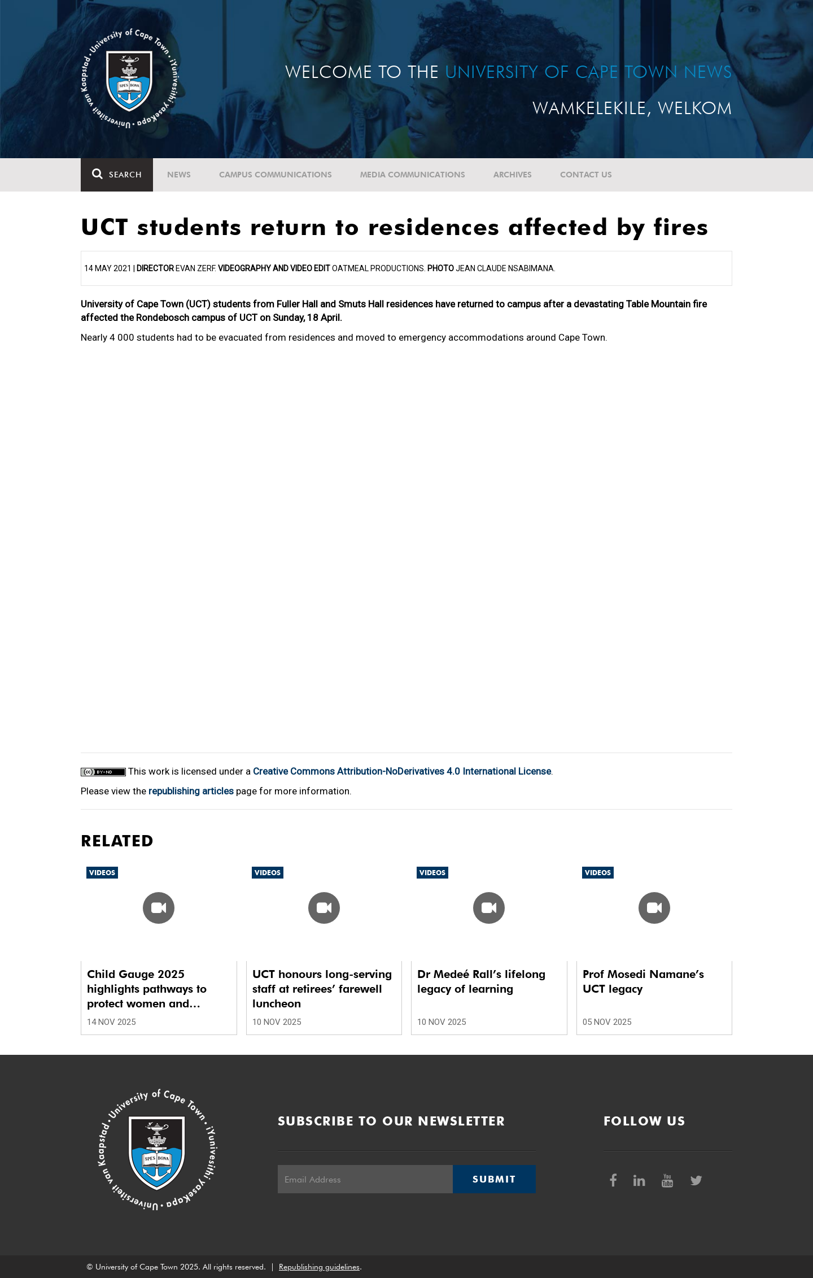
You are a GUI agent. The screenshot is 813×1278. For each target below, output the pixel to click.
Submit (494, 1179)
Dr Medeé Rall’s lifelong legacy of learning (481, 981)
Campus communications (275, 174)
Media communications (412, 174)
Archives (512, 174)
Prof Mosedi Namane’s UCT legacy (643, 981)
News (179, 174)
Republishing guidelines (319, 1266)
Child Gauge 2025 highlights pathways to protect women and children (147, 989)
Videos (102, 872)
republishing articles (191, 791)
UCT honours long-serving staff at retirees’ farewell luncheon (322, 988)
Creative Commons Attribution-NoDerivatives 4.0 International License (402, 771)
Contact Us (586, 174)
